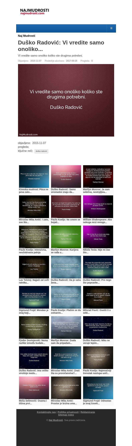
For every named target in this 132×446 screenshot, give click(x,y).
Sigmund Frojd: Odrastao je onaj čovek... (97, 402)
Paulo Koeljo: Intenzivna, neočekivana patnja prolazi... (33, 252)
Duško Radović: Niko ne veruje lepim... (96, 341)
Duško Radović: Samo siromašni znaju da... (63, 190)
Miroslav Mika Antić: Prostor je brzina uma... (64, 402)
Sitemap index (66, 414)
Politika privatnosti (68, 412)
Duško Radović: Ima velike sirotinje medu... (34, 372)
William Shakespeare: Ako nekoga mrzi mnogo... (97, 221)
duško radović (41, 151)
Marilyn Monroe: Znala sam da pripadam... (63, 341)
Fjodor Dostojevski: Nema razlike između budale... (33, 341)
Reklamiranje (88, 412)
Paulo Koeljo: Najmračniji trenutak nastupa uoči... (97, 372)
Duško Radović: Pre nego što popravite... (97, 281)
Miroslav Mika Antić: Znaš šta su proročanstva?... (65, 372)
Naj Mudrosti (26, 35)
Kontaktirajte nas (46, 412)
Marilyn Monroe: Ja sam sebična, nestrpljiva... (96, 190)
